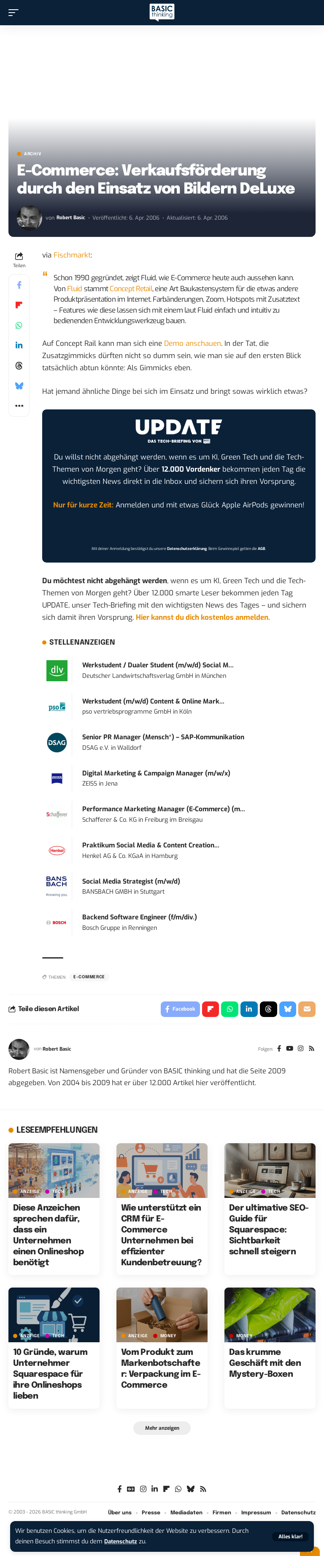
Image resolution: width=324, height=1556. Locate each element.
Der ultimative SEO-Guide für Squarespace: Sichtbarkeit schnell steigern (269, 1231)
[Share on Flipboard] (19, 305)
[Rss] (311, 1050)
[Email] (307, 1009)
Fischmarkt (72, 255)
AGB (261, 548)
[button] (290, 1536)
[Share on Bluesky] (19, 386)
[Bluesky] (190, 1491)
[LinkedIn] (154, 1491)
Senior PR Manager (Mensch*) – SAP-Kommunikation (163, 737)
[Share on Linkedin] (19, 345)
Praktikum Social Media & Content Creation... (150, 845)
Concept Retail (131, 289)
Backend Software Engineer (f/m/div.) (139, 917)
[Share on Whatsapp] (19, 325)
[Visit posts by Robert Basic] (29, 218)
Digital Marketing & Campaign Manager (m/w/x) (156, 773)
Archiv (32, 154)
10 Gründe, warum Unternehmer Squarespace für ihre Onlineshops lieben (50, 1376)
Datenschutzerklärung (187, 548)
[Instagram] (299, 1050)
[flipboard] (166, 1491)
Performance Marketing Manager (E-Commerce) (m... (163, 809)
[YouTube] (287, 1050)
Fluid (74, 289)
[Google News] (131, 1491)
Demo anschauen (192, 343)
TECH (58, 1193)
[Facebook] (276, 1050)
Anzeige (30, 1193)
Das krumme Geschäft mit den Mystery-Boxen (265, 1365)
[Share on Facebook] (19, 285)
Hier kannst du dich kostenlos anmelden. (203, 617)
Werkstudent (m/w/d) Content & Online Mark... (153, 701)
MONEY (168, 1338)
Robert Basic (72, 217)
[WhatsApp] (178, 1491)
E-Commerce (89, 977)
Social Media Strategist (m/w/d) (131, 881)
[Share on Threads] (19, 366)
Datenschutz (122, 1541)
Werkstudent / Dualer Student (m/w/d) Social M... (158, 665)
